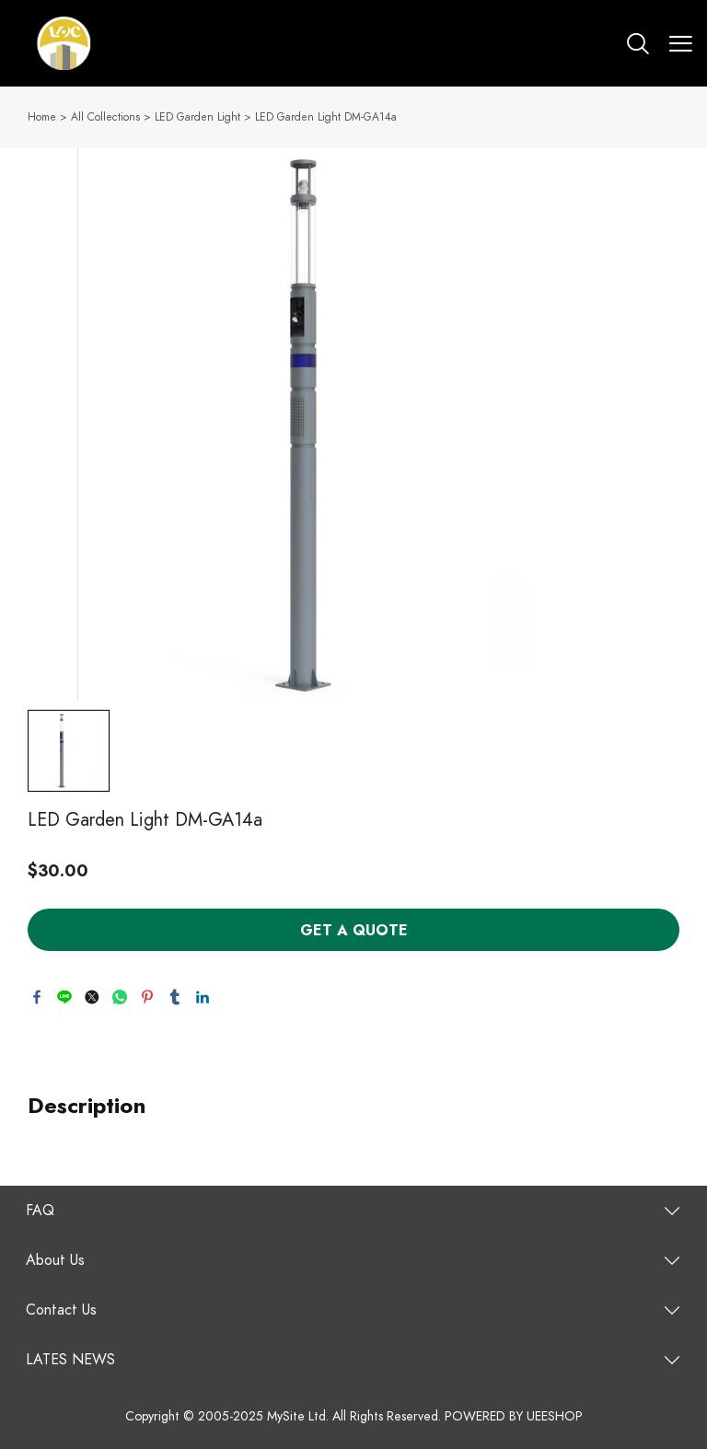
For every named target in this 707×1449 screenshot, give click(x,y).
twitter (92, 997)
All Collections (105, 117)
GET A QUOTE (354, 931)
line (64, 997)
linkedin (202, 997)
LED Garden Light (197, 117)
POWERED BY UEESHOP (514, 1416)
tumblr (175, 997)
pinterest (147, 997)
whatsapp (119, 997)
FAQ (40, 1210)
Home (42, 117)
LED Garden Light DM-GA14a (326, 117)
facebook (37, 997)
